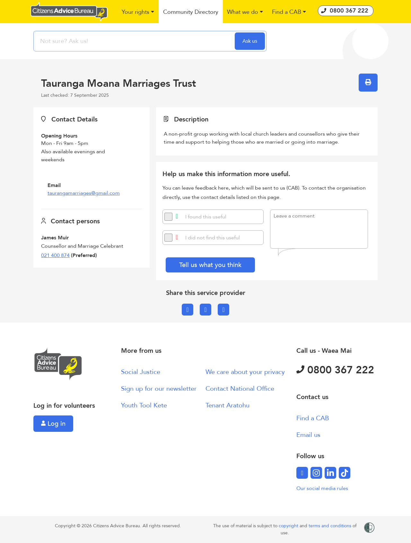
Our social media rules (322, 488)
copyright (289, 526)
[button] (138, 12)
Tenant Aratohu (227, 405)
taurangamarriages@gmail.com (84, 193)
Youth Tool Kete (144, 405)
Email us (308, 435)
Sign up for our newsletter (159, 388)
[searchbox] (135, 41)
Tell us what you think (210, 265)
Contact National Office (240, 388)
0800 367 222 (335, 370)
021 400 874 (55, 255)
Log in (53, 423)
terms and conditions (331, 526)
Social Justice (140, 372)
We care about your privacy (245, 372)
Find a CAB (312, 418)
